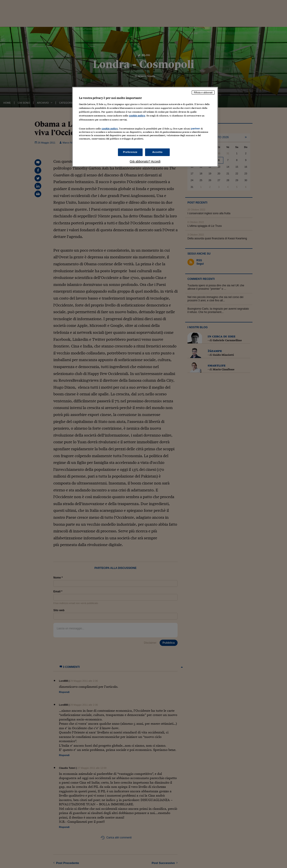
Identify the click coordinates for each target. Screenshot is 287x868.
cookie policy (137, 115)
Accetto (157, 152)
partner (195, 128)
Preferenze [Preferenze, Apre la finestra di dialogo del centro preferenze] (130, 152)
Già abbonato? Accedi (145, 161)
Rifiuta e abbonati (203, 92)
